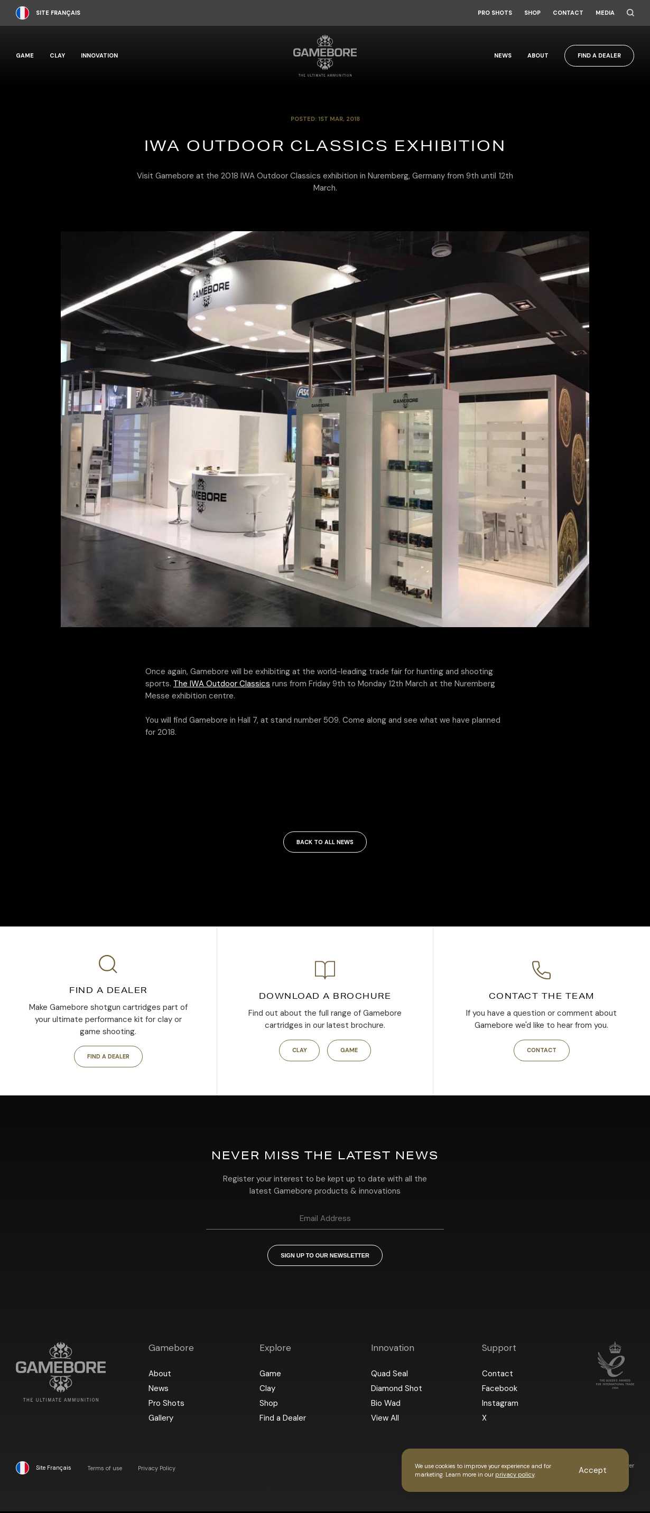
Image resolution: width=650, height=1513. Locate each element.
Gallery (160, 1419)
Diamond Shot (396, 1390)
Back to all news (325, 842)
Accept (593, 1470)
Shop (532, 13)
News (503, 56)
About (538, 56)
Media (605, 13)
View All (385, 1419)
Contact (568, 13)
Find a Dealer (599, 55)
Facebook (499, 1390)
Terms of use (104, 1470)
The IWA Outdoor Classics (221, 683)
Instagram (500, 1404)
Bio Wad (386, 1404)
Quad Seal (389, 1375)
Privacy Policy (156, 1470)
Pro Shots (495, 13)
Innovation (99, 56)
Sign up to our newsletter (325, 1256)
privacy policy (514, 1474)
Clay (57, 56)
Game (25, 56)
